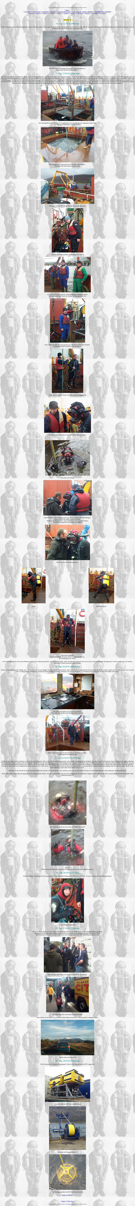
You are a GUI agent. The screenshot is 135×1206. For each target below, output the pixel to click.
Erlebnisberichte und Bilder (103, 11)
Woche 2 (38, 13)
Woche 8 (80, 13)
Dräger (69, 7)
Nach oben (70, 1201)
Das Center (102, 13)
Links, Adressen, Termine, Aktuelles (82, 11)
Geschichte (27, 11)
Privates (53, 11)
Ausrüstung (45, 11)
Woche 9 (87, 13)
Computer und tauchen (63, 11)
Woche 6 (66, 13)
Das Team (94, 13)
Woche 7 (73, 13)
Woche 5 (59, 13)
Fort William (36, 11)
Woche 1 (31, 13)
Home (67, 10)
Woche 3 (45, 13)
